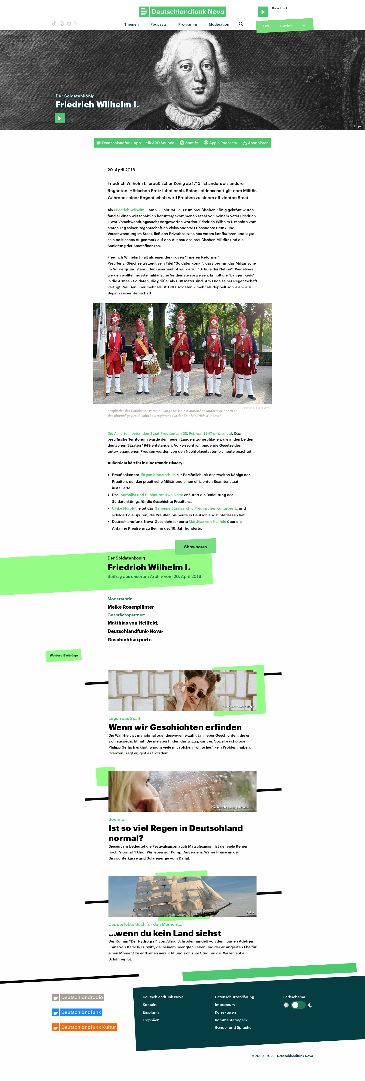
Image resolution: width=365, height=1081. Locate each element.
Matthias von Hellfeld (207, 521)
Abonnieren (255, 142)
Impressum (225, 1004)
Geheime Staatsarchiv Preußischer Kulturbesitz (196, 508)
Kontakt (150, 1004)
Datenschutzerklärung (234, 997)
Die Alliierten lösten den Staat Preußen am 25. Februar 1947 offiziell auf (170, 433)
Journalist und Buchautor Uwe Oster (151, 494)
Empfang (151, 1012)
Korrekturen (225, 1012)
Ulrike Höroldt (124, 508)
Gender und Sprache (233, 1027)
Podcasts (158, 24)
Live (266, 26)
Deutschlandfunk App (119, 142)
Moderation (219, 24)
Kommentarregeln (231, 1020)
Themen (131, 24)
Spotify (189, 142)
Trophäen (151, 1020)
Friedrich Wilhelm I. (131, 209)
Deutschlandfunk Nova (163, 997)
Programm (187, 24)
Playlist (286, 26)
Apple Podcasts (220, 142)
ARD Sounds (160, 142)
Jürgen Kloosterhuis (158, 474)
